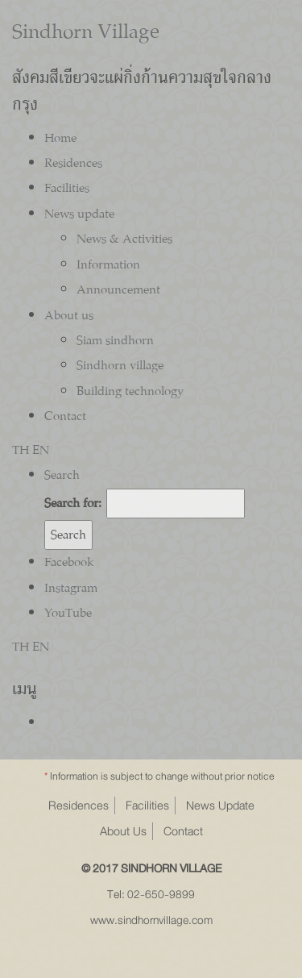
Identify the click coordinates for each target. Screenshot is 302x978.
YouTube (68, 612)
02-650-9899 (161, 894)
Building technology (130, 391)
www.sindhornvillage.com (151, 920)
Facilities (66, 187)
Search (62, 474)
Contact (65, 416)
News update (79, 213)
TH (20, 449)
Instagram (70, 587)
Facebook (68, 561)
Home (60, 137)
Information (108, 264)
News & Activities (124, 238)
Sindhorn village (120, 365)
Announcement (118, 289)
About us (68, 315)
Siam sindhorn (115, 340)
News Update (220, 805)
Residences (73, 162)
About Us (123, 831)
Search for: (72, 503)
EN (40, 449)
